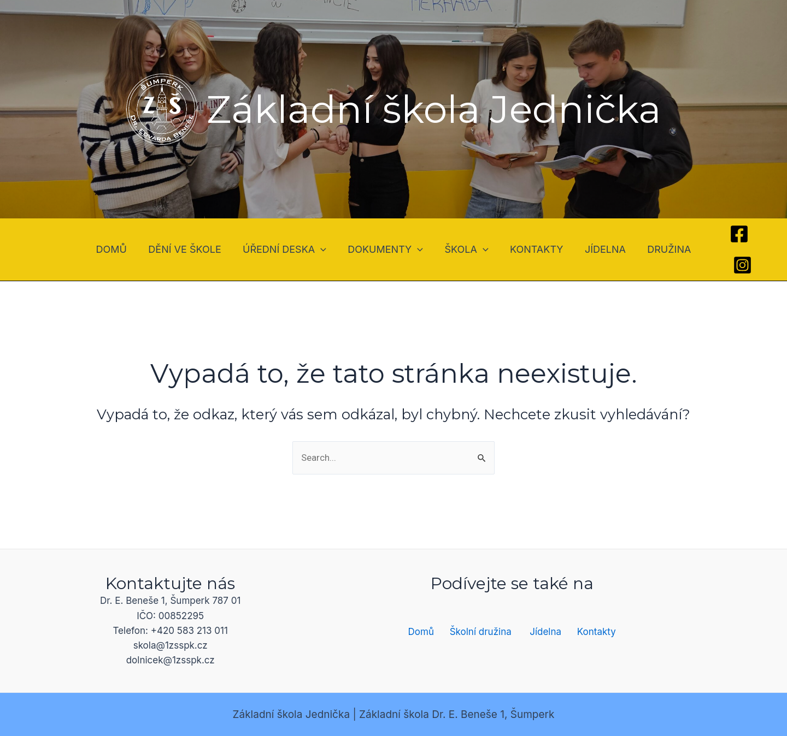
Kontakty (596, 631)
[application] (323, 249)
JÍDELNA (600, 249)
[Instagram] (734, 265)
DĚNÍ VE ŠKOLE (189, 249)
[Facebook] (732, 234)
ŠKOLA (466, 249)
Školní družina (481, 631)
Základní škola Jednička (434, 109)
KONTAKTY (534, 249)
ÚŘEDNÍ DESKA (287, 249)
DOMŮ (117, 249)
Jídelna (545, 631)
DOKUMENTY (386, 249)
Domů (421, 631)
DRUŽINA (663, 249)
